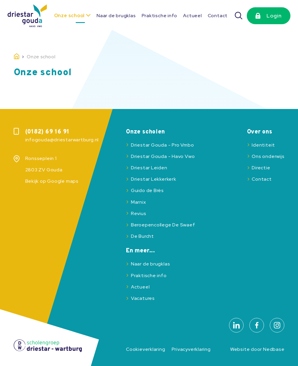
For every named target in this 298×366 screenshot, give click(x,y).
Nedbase (273, 349)
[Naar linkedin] (236, 325)
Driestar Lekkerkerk (153, 179)
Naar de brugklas (116, 16)
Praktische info (160, 16)
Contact (218, 16)
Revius (138, 213)
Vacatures (143, 298)
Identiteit (263, 145)
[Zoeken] (239, 15)
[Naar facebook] (256, 325)
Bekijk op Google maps (52, 181)
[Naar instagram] (277, 325)
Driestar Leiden (149, 168)
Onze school (69, 16)
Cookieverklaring (145, 349)
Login (274, 15)
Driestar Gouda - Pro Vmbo (162, 145)
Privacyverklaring (191, 349)
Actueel (192, 16)
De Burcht (142, 236)
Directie (261, 168)
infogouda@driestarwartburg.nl (62, 139)
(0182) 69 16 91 (47, 132)
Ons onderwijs (268, 156)
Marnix (138, 202)
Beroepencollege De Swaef (163, 225)
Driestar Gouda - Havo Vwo (163, 156)
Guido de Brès (147, 190)
